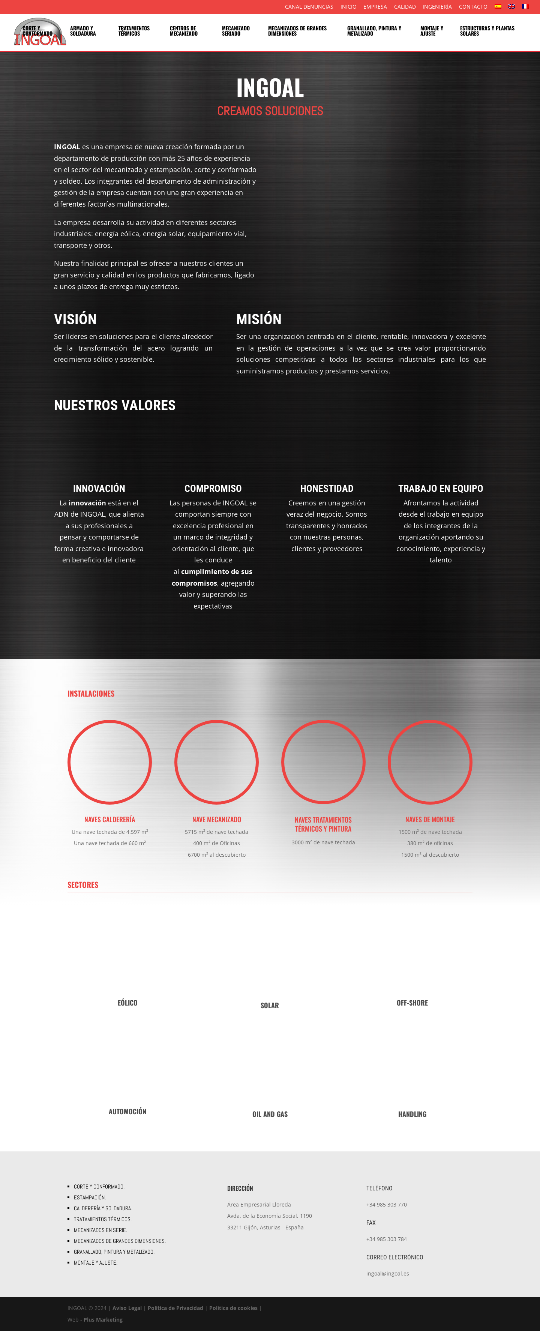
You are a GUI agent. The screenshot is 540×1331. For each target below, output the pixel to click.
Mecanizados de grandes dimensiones (297, 31)
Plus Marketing (103, 1319)
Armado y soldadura (83, 31)
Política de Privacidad (175, 1308)
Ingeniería (437, 7)
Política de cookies (233, 1308)
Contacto (473, 7)
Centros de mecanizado (184, 31)
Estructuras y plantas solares (487, 31)
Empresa (375, 7)
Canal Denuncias (309, 7)
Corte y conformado (37, 31)
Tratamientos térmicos (134, 31)
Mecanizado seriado (236, 31)
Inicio (348, 7)
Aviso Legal (127, 1308)
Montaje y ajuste (431, 31)
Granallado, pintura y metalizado (374, 31)
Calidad (405, 7)
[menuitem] (498, 8)
